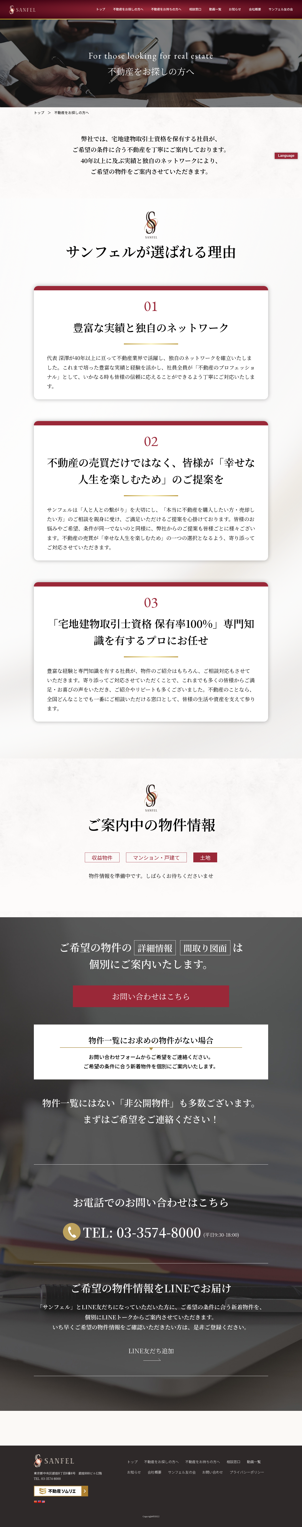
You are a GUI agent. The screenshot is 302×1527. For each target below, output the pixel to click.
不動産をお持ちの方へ (166, 9)
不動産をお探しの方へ (128, 9)
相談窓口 (195, 9)
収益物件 (102, 857)
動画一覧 (215, 9)
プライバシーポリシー (247, 1472)
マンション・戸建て (156, 857)
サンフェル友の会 (281, 9)
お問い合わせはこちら (151, 996)
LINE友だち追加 (151, 1350)
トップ (100, 9)
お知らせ (235, 9)
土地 (205, 857)
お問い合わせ (212, 1472)
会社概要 (255, 9)
